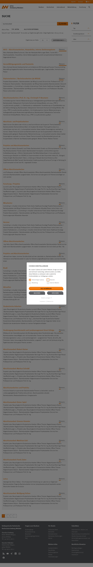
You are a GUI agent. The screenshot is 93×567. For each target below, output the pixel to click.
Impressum (42, 301)
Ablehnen (37, 293)
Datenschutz (50, 301)
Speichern (55, 293)
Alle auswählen (46, 288)
